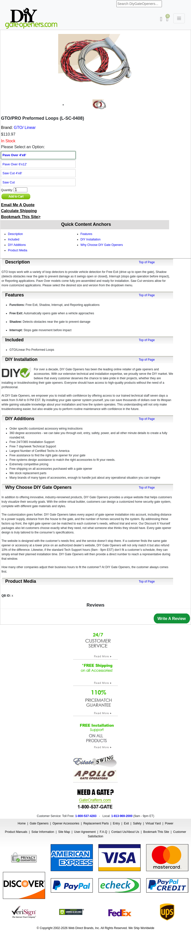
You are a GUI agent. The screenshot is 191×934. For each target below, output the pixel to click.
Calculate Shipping (19, 211)
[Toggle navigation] (179, 18)
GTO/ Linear (25, 127)
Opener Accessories (65, 823)
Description (15, 234)
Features (86, 234)
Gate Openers (39, 823)
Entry (116, 823)
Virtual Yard (153, 823)
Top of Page (147, 262)
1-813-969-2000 (121, 816)
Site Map (64, 832)
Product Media (17, 250)
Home (22, 823)
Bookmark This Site (156, 832)
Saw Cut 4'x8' (12, 173)
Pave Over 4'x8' (14, 155)
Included (13, 239)
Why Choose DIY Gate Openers (102, 245)
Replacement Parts (96, 823)
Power (169, 823)
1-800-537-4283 (85, 816)
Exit (126, 823)
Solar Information (42, 832)
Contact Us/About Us (125, 832)
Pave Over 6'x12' (14, 164)
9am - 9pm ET (143, 816)
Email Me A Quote (18, 205)
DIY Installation (91, 239)
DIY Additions (17, 245)
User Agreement (85, 832)
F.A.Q (103, 832)
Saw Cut (8, 182)
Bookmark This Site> (21, 217)
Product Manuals (16, 832)
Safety (137, 823)
